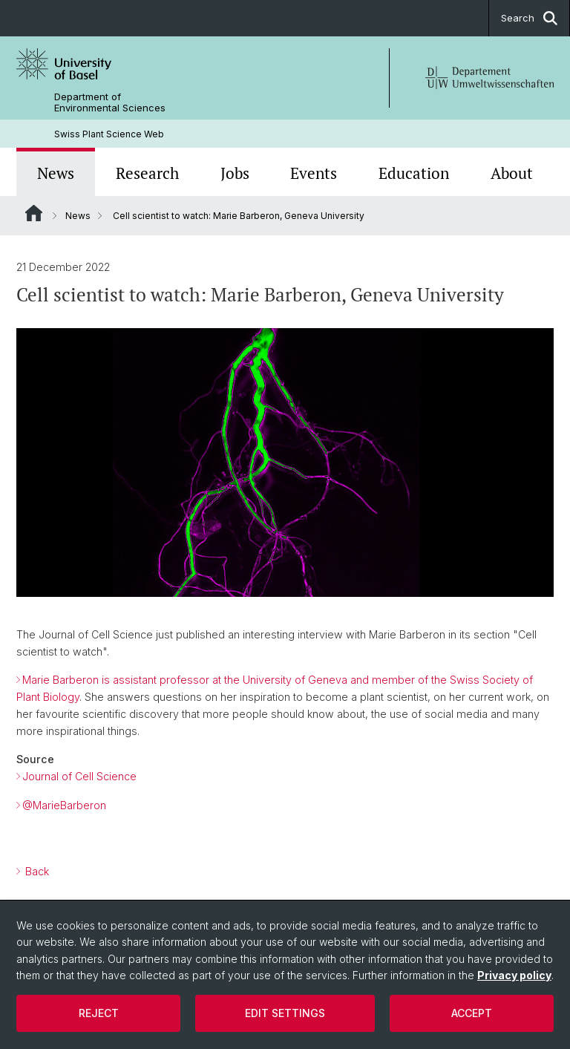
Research (147, 173)
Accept (471, 1013)
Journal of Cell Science (79, 776)
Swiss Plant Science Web (109, 134)
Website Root (33, 213)
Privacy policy (514, 975)
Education (414, 173)
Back (35, 872)
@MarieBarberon (64, 805)
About (512, 173)
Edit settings (285, 1013)
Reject (99, 1013)
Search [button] (529, 18)
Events (313, 173)
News (55, 173)
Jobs (234, 173)
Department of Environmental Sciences (110, 102)
